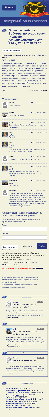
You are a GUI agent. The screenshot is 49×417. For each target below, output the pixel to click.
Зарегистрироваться (10, 247)
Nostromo (12, 190)
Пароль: (5, 234)
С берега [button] (28, 86)
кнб (14, 329)
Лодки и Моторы (12, 405)
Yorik (11, 122)
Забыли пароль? (27, 246)
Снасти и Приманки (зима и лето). (18, 399)
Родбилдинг (10, 397)
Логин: (4, 225)
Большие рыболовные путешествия (19, 407)
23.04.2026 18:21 (24, 405)
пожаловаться (34, 90)
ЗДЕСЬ (28, 259)
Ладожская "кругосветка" (15, 401)
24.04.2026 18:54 (36, 391)
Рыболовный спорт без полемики (18, 391)
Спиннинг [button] (7, 86)
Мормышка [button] (15, 86)
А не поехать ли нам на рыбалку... (18, 393)
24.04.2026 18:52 (37, 393)
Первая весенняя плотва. (24, 360)
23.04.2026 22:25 (30, 401)
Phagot (11, 112)
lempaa (15, 302)
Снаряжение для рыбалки (15, 403)
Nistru (44, 90)
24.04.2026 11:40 (21, 397)
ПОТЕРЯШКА (38, 268)
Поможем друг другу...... (14, 395)
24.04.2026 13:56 (29, 395)
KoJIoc (11, 103)
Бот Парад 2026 (11, 388)
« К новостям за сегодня (11, 50)
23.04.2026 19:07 (31, 403)
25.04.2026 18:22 (23, 388)
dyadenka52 (13, 180)
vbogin (11, 156)
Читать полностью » (13, 317)
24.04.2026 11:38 (36, 399)
